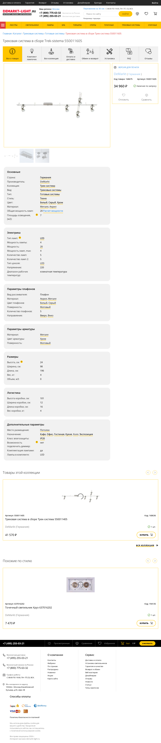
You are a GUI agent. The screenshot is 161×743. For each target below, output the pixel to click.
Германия (45, 177)
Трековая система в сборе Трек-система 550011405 (36, 519)
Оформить (147, 643)
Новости (89, 681)
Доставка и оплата (12, 2)
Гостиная (59, 434)
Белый (43, 202)
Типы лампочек (92, 688)
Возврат (43, 2)
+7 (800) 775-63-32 (59, 12)
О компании (55, 655)
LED (42, 238)
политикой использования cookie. (26, 730)
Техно (43, 198)
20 (41, 246)
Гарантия (29, 2)
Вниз (50, 315)
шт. (125, 643)
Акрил (53, 206)
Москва (55, 9)
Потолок (45, 430)
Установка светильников (96, 663)
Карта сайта (53, 678)
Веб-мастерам (91, 672)
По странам (53, 666)
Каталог (2, 25)
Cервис (89, 655)
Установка (68, 2)
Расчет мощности (53, 210)
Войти (155, 3)
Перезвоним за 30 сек (93, 9)
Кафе (43, 434)
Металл (44, 206)
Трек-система (47, 185)
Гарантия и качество (94, 666)
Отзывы (55, 2)
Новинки (51, 672)
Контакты (111, 2)
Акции (50, 675)
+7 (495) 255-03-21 (59, 16)
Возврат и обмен (92, 669)
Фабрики (51, 663)
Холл (75, 434)
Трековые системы (33, 33)
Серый (52, 202)
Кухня (68, 434)
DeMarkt (45, 181)
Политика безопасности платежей (24, 717)
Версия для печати (128, 67)
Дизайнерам (84, 2)
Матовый (45, 307)
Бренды (98, 2)
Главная (7, 33)
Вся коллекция (147, 545)
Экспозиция (86, 434)
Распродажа (53, 669)
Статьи (88, 684)
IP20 (42, 438)
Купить (146, 535)
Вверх (43, 315)
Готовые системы (54, 33)
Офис (50, 434)
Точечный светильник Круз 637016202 (28, 607)
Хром (60, 202)
